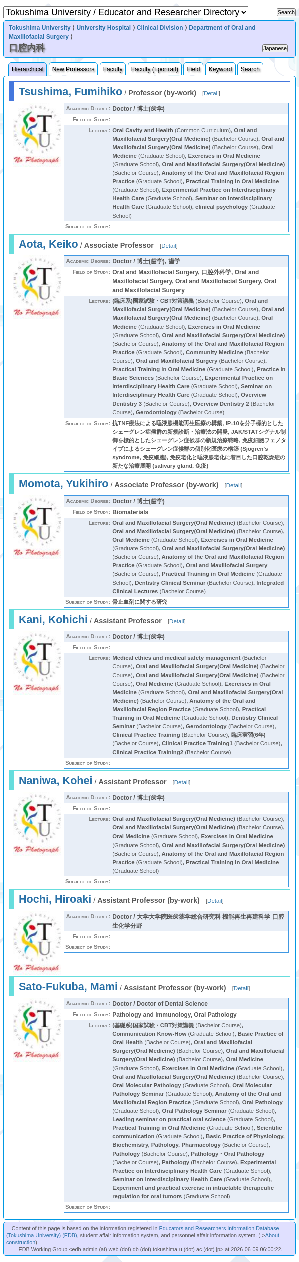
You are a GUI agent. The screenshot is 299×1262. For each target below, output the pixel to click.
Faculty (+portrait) (154, 69)
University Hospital (103, 27)
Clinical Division (160, 27)
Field (193, 69)
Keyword (220, 69)
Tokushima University (40, 27)
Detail (211, 93)
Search (250, 69)
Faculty (113, 69)
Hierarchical (27, 69)
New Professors (73, 69)
